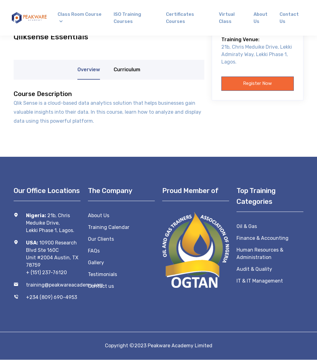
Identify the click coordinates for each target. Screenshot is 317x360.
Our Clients (101, 239)
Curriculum (127, 69)
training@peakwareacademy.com (53, 285)
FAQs (94, 251)
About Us (98, 215)
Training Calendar (108, 227)
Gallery (96, 263)
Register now (257, 83)
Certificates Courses (180, 17)
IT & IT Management (260, 281)
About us (260, 17)
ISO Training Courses (127, 17)
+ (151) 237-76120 (46, 272)
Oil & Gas (247, 226)
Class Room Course (80, 14)
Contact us (289, 17)
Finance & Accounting (263, 238)
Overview (88, 69)
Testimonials (102, 274)
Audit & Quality (254, 269)
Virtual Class (227, 17)
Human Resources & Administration (260, 253)
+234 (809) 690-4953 (51, 297)
